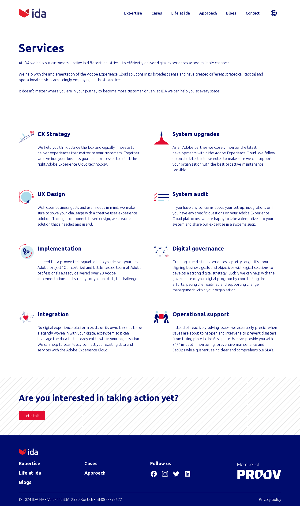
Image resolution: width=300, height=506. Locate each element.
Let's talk (32, 416)
